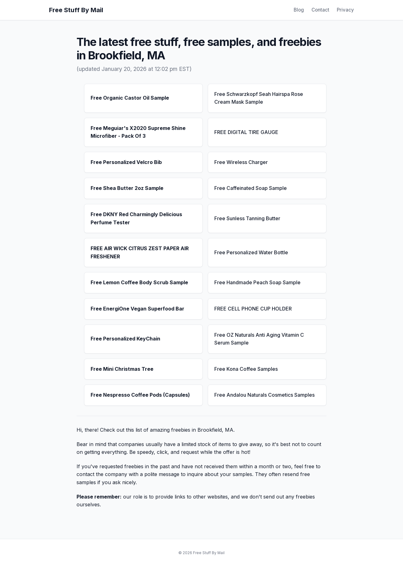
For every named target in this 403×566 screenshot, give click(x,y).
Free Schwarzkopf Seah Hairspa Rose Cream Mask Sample (258, 98)
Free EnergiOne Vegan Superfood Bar (137, 308)
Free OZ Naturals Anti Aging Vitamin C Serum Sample (259, 339)
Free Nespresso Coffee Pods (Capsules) (140, 395)
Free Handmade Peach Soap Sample (257, 282)
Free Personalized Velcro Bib (126, 162)
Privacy (345, 10)
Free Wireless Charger (241, 162)
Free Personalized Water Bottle (251, 252)
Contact (320, 10)
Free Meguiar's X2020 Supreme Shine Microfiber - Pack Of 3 (138, 132)
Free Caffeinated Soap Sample (250, 188)
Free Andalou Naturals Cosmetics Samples (264, 395)
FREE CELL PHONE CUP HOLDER (253, 308)
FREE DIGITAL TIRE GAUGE (246, 132)
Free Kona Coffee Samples (246, 369)
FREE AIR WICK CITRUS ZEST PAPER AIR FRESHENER (140, 252)
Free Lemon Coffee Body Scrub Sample (139, 282)
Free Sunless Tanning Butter (247, 218)
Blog (299, 10)
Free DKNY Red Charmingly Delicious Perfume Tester (136, 218)
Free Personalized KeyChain (125, 338)
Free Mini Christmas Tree (122, 369)
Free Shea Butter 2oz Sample (127, 188)
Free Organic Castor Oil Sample (130, 98)
